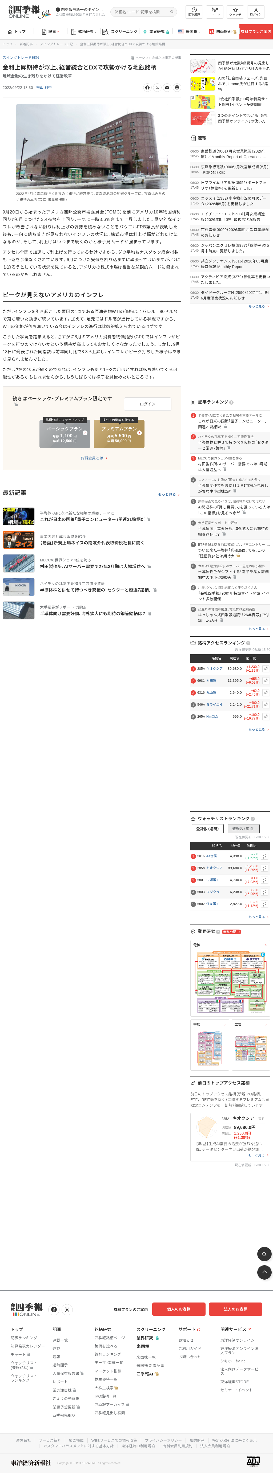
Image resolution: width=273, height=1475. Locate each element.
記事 (50, 32)
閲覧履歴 (194, 11)
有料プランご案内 (256, 32)
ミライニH (214, 704)
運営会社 (21, 1440)
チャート (215, 12)
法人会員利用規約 (217, 1445)
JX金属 (211, 856)
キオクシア (214, 669)
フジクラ (212, 892)
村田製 (211, 681)
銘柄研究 (83, 32)
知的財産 (198, 1440)
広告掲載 (74, 1440)
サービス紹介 (48, 1440)
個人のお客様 (185, 1309)
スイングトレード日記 (56, 44)
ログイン (256, 12)
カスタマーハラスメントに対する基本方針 (77, 1445)
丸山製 (211, 693)
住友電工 (212, 904)
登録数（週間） (207, 829)
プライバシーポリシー (164, 1440)
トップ (17, 32)
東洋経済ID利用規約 (138, 1445)
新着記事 (26, 44)
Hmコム (212, 716)
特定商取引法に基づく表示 (236, 1440)
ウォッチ (235, 12)
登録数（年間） (243, 829)
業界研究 (156, 32)
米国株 (189, 32)
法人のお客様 (238, 1309)
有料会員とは (92, 457)
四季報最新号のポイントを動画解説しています (83, 9)
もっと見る (167, 493)
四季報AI (222, 32)
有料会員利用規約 (178, 1445)
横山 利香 (44, 87)
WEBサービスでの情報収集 (113, 1440)
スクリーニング (120, 31)
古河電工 (212, 880)
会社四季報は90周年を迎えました (80, 15)
